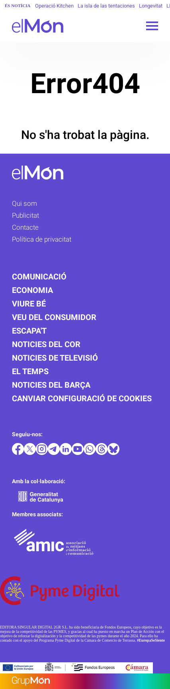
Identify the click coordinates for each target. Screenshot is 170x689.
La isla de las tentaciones (106, 6)
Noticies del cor (46, 344)
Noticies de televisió (55, 358)
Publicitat (25, 215)
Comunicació (39, 276)
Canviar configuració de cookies (82, 398)
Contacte (25, 227)
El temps (30, 371)
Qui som (24, 203)
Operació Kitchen (54, 6)
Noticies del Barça (51, 385)
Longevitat (150, 6)
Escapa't (29, 331)
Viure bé (29, 303)
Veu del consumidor (54, 317)
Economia (32, 290)
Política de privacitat (41, 239)
